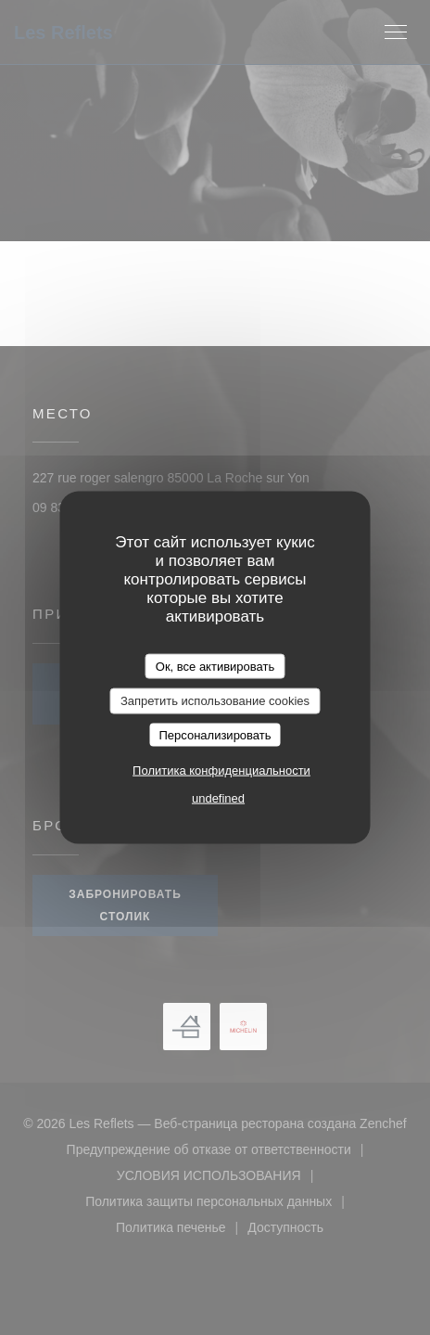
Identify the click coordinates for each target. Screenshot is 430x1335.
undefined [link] (218, 798)
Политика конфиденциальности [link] (221, 770)
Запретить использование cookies (215, 701)
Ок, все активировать (215, 666)
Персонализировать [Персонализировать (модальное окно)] (214, 734)
